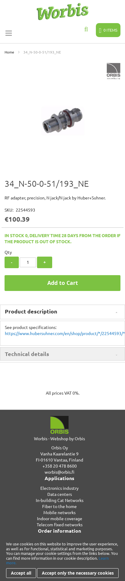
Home (9, 52)
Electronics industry (59, 488)
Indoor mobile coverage (59, 518)
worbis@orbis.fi (59, 472)
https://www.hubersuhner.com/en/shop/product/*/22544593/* (65, 333)
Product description (31, 311)
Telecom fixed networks (60, 524)
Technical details (27, 353)
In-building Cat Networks (59, 500)
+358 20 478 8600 (59, 466)
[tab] (62, 312)
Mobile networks (59, 512)
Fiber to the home (59, 506)
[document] (62, 559)
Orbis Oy (59, 447)
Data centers (59, 494)
